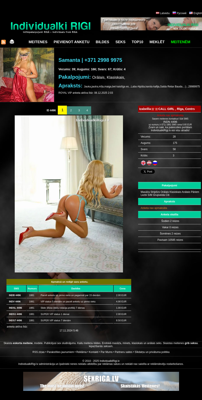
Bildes (102, 42)
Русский (181, 13)
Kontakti (93, 352)
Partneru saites (124, 352)
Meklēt (157, 42)
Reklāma (81, 352)
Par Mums (107, 352)
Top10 (137, 42)
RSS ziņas (38, 352)
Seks (120, 42)
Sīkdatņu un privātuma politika (152, 352)
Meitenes (38, 42)
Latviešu (165, 13)
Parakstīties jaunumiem (60, 352)
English (198, 13)
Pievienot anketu (72, 42)
